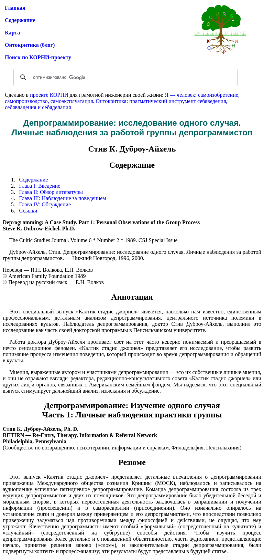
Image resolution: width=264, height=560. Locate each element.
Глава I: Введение (39, 186)
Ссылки (28, 211)
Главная (15, 8)
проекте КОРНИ (49, 95)
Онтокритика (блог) (30, 45)
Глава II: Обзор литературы (51, 192)
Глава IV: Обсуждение (45, 204)
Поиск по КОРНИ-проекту (38, 57)
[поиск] (124, 77)
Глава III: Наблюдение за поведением (62, 198)
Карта (12, 32)
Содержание (20, 20)
